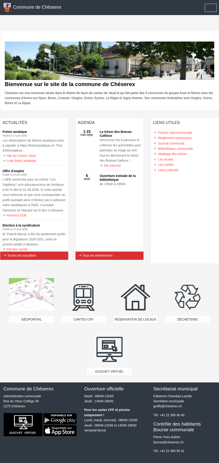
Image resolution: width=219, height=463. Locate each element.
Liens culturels (168, 170)
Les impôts (166, 164)
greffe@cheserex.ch (167, 406)
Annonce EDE (17, 215)
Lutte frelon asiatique (21, 161)
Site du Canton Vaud (21, 156)
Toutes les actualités (19, 255)
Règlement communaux (175, 138)
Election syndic (17, 249)
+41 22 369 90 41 (171, 451)
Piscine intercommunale (175, 132)
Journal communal (171, 143)
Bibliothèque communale (175, 148)
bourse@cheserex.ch (168, 442)
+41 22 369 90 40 (171, 415)
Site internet (112, 165)
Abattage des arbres (172, 154)
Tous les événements (95, 255)
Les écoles (165, 159)
